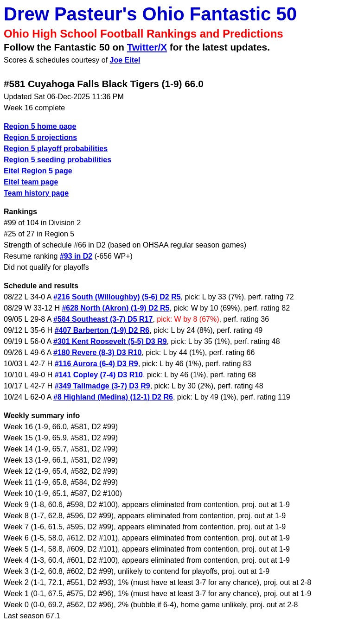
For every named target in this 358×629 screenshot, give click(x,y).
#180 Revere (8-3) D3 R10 (97, 352)
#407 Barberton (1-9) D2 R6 (102, 330)
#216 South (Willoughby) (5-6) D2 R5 (117, 297)
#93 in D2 (76, 256)
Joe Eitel (125, 60)
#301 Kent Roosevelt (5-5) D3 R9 (110, 341)
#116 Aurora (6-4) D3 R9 (96, 364)
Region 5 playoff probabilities (56, 148)
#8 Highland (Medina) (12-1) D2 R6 (113, 397)
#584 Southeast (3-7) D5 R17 (103, 319)
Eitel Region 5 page (38, 171)
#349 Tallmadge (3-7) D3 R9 (102, 386)
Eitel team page (31, 182)
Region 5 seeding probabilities (57, 160)
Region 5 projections (40, 137)
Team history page (36, 193)
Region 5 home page (40, 126)
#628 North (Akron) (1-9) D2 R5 (115, 308)
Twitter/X (147, 47)
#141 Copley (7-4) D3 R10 (99, 375)
